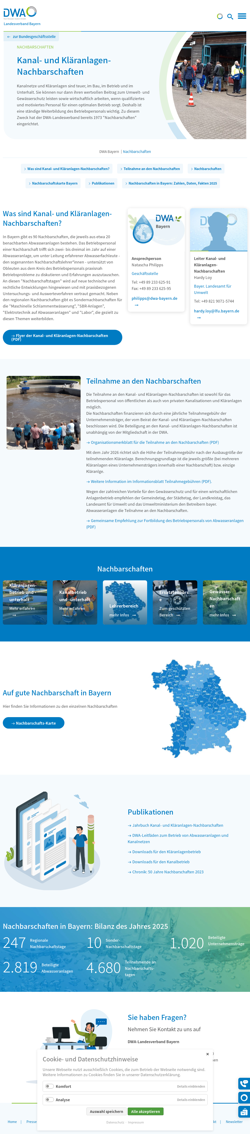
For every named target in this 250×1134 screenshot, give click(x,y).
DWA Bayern (109, 151)
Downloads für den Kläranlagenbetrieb (166, 851)
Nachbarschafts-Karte (36, 723)
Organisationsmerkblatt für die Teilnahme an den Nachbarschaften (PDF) (155, 442)
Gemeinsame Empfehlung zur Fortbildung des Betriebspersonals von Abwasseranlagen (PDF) (165, 524)
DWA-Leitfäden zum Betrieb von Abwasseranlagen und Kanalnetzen (178, 838)
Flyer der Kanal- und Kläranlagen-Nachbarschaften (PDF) (59, 337)
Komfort (63, 1086)
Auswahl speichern (106, 1111)
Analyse (63, 1099)
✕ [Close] (207, 1053)
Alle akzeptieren (145, 1111)
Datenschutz (115, 1122)
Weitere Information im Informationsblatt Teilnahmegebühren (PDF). (151, 481)
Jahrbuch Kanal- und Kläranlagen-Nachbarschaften (177, 825)
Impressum (136, 1122)
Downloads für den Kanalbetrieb (161, 861)
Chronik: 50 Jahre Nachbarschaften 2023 (168, 872)
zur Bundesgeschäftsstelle (34, 36)
